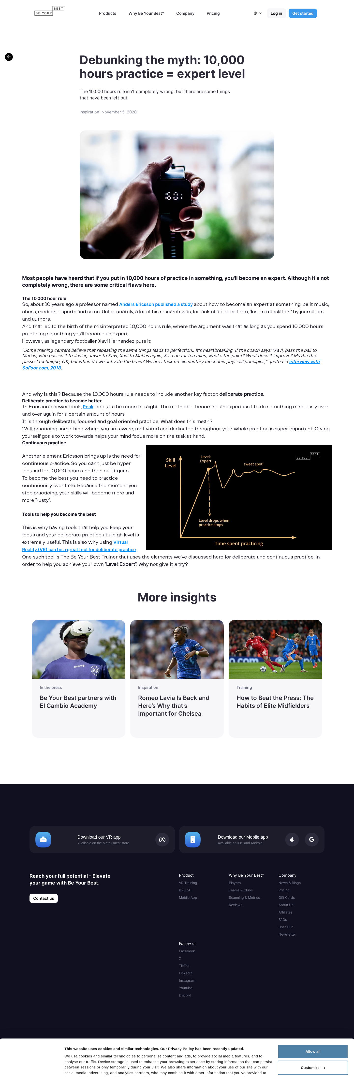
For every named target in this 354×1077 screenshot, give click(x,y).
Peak (88, 406)
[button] (260, 13)
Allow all (313, 1014)
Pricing (213, 13)
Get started (302, 13)
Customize (313, 1030)
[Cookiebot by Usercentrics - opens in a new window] (31, 1067)
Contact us (43, 898)
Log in (276, 13)
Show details (75, 1067)
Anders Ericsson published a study (156, 304)
